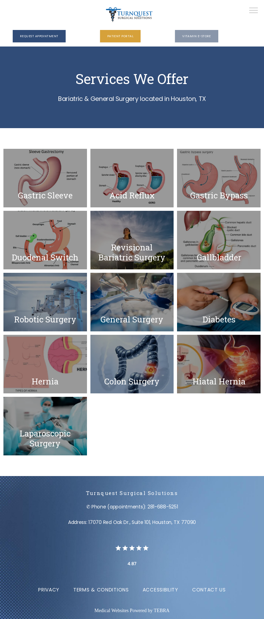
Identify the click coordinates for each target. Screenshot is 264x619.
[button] (254, 11)
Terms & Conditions (101, 589)
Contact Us (209, 589)
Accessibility (160, 589)
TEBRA (161, 610)
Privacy (48, 589)
